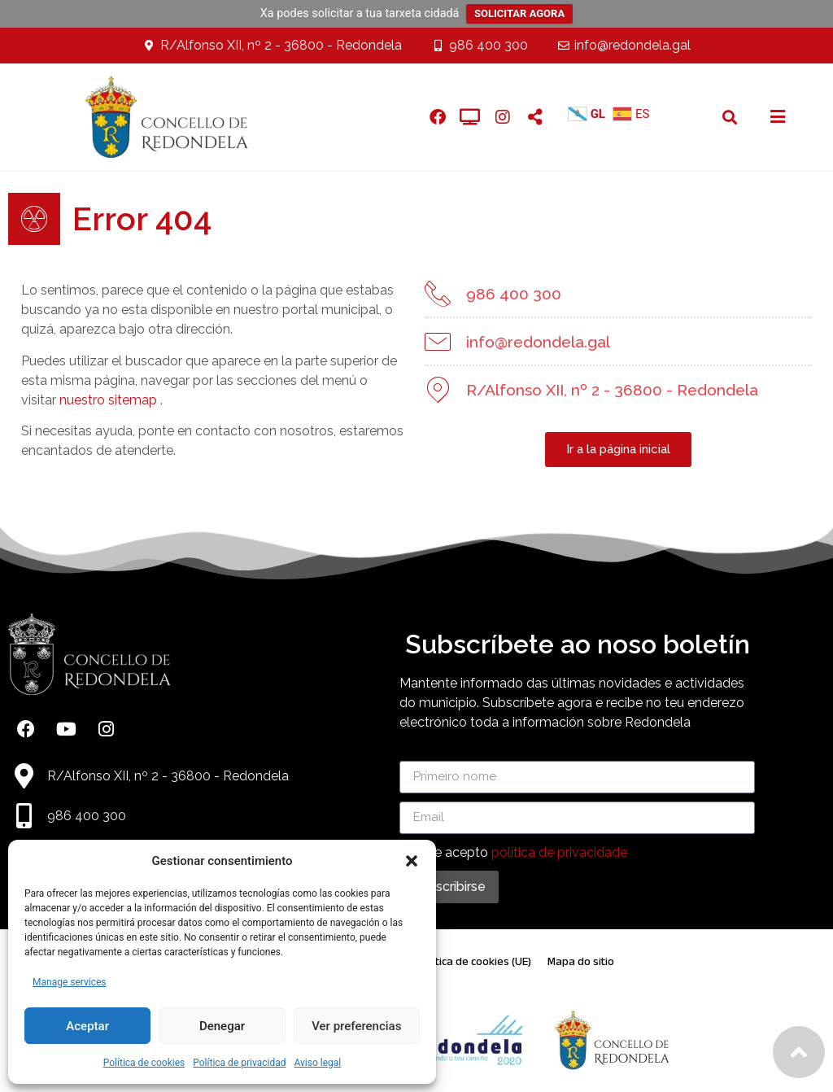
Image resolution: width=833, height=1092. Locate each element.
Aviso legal (317, 1062)
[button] (411, 861)
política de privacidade (559, 852)
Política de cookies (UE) (474, 961)
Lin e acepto (520, 852)
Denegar (222, 1026)
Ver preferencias (356, 1026)
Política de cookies (144, 1062)
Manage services (70, 982)
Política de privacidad (239, 1062)
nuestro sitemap (108, 400)
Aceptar (87, 1026)
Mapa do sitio (580, 961)
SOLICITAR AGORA (519, 13)
